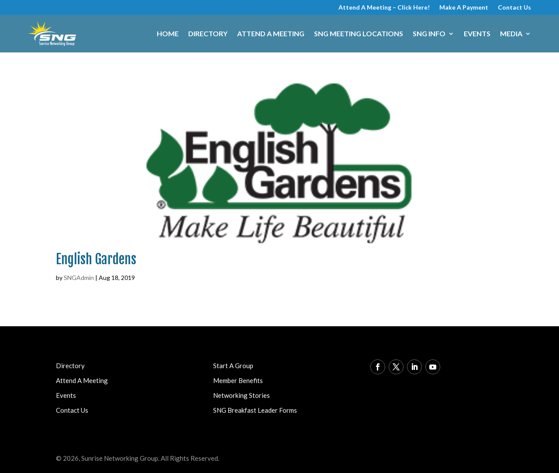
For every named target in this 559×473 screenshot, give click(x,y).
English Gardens (96, 259)
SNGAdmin (79, 277)
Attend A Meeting (270, 33)
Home (168, 33)
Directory (208, 33)
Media (511, 33)
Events (477, 33)
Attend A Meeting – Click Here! (384, 7)
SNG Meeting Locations (358, 33)
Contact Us (514, 7)
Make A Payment (463, 7)
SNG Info (429, 33)
